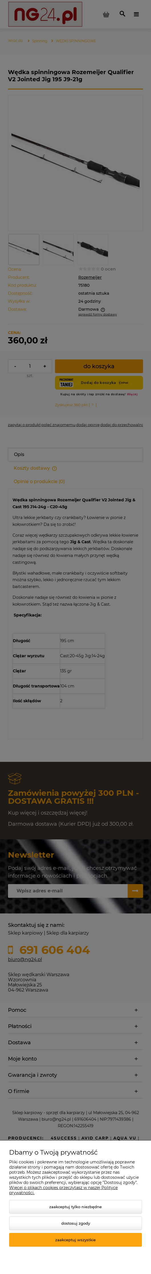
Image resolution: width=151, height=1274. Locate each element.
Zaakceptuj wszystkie (75, 1240)
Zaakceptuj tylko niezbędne (75, 1206)
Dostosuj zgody (75, 1223)
